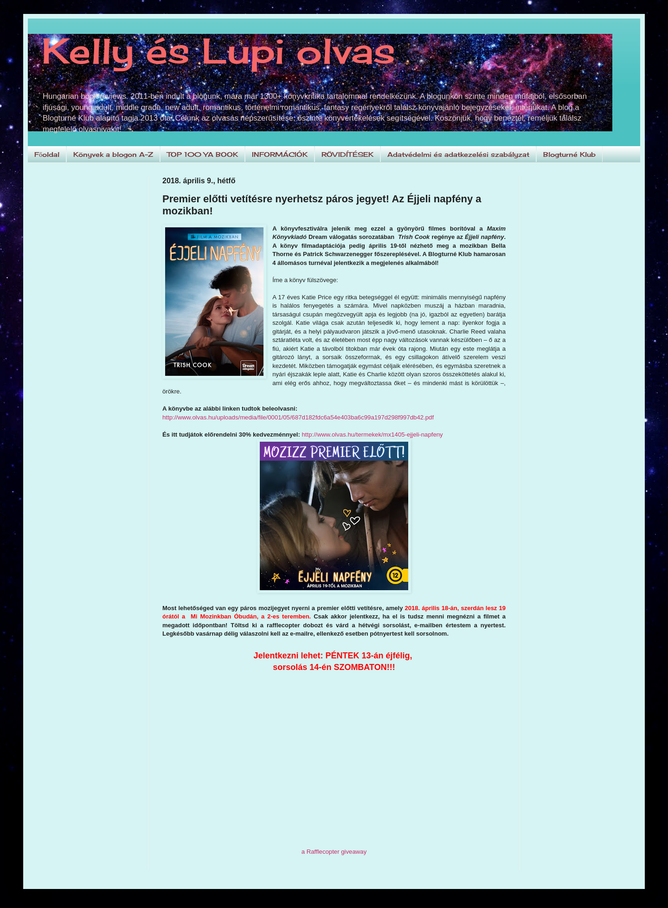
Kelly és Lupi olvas (218, 50)
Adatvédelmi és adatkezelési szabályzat (458, 154)
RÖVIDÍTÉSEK (347, 154)
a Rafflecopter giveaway (334, 851)
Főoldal (46, 154)
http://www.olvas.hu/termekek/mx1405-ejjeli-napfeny (372, 434)
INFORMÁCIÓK (280, 154)
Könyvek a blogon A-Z (113, 154)
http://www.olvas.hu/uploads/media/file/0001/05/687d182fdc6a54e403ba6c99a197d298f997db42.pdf (298, 417)
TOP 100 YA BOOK (202, 154)
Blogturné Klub (569, 154)
